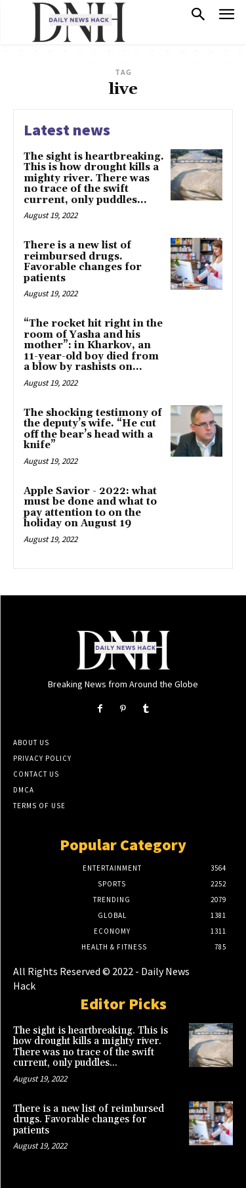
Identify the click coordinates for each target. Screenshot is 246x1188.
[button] (198, 16)
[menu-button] (227, 16)
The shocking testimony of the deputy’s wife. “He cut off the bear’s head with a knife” (93, 429)
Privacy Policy (42, 758)
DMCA (23, 789)
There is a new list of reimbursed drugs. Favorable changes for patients (83, 262)
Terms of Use (39, 805)
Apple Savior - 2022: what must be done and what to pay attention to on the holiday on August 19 (90, 507)
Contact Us (36, 774)
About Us (31, 742)
